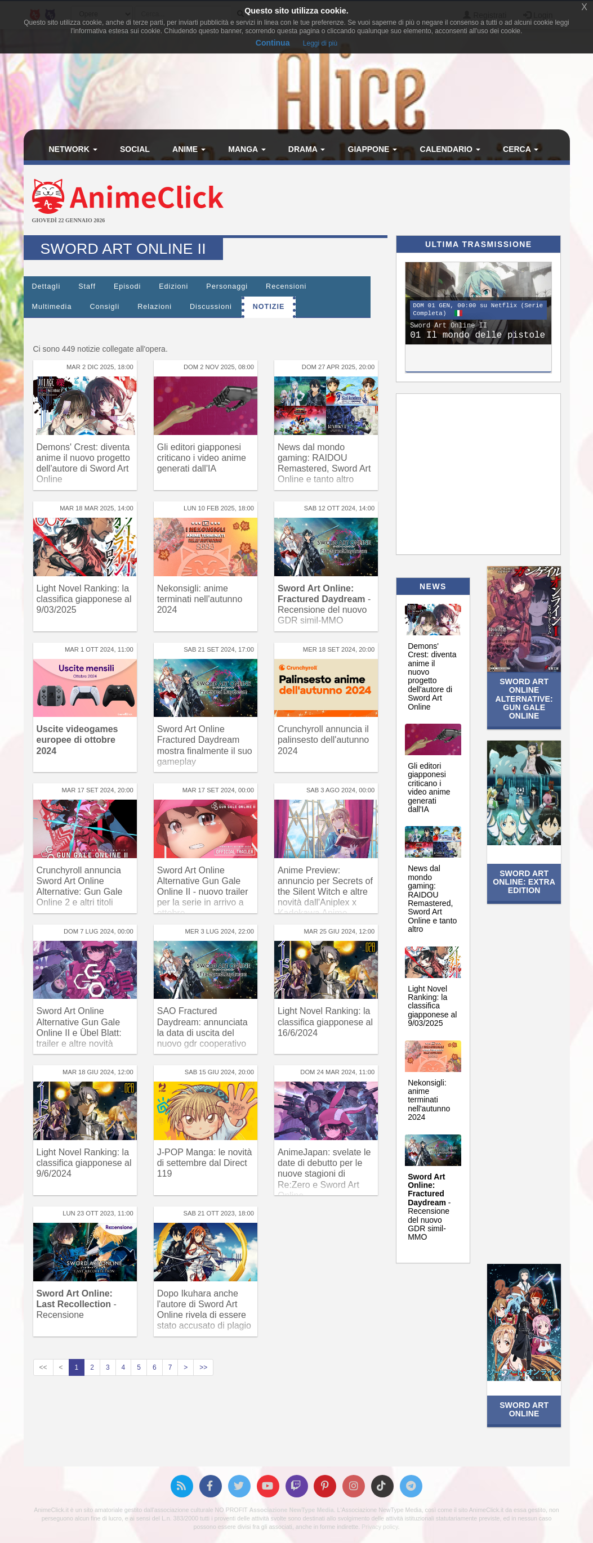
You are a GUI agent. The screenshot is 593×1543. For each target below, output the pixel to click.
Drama (306, 149)
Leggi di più (320, 43)
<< (43, 1367)
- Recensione (77, 1304)
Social (135, 149)
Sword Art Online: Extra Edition (524, 882)
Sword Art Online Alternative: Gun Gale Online (524, 699)
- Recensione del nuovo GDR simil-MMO (429, 1207)
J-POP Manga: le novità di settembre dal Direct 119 (204, 1162)
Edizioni (173, 286)
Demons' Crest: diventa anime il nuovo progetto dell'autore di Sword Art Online (432, 676)
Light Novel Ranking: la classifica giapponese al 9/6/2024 (84, 1162)
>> (203, 1367)
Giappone (373, 149)
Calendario (450, 149)
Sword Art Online (524, 1409)
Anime (189, 149)
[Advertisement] (387, 201)
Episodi (127, 286)
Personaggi (227, 286)
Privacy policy (380, 1526)
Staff (87, 286)
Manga (246, 149)
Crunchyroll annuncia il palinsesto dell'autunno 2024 (323, 739)
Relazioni (154, 307)
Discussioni (211, 307)
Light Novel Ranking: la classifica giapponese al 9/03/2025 (84, 599)
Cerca (520, 149)
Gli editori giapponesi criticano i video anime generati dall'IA (201, 457)
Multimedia (52, 307)
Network (73, 149)
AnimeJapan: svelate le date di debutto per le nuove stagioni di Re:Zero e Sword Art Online (324, 1173)
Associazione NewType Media (291, 1509)
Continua (273, 42)
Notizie (269, 307)
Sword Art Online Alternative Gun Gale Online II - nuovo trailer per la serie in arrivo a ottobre (202, 891)
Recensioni (286, 286)
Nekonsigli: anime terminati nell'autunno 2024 (200, 599)
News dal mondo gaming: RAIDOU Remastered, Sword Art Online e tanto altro (432, 899)
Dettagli (46, 286)
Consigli (104, 307)
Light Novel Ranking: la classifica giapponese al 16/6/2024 (325, 1021)
